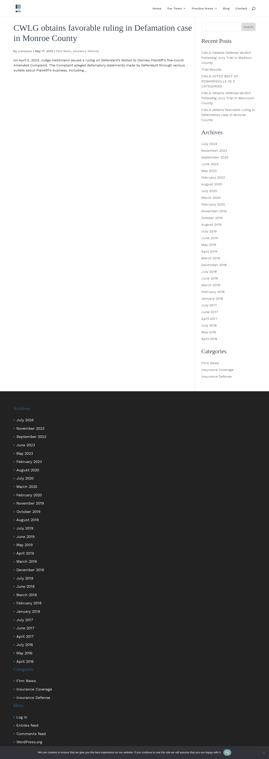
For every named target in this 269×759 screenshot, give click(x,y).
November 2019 (214, 211)
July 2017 (209, 305)
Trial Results (211, 69)
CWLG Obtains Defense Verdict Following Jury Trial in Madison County (226, 58)
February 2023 (213, 177)
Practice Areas (202, 8)
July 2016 (209, 325)
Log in (21, 717)
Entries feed (27, 725)
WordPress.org (29, 742)
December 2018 (214, 265)
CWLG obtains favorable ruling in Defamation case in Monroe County (228, 115)
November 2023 (214, 151)
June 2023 (209, 164)
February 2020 (213, 204)
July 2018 (209, 272)
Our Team (174, 8)
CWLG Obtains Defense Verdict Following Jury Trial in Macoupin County (227, 98)
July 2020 (209, 191)
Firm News (63, 51)
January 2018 (212, 298)
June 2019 (209, 238)
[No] (264, 752)
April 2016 (209, 339)
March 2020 (211, 198)
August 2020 (211, 184)
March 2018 (210, 285)
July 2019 (209, 231)
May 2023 (209, 171)
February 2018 (212, 292)
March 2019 (210, 258)
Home (157, 8)
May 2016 (208, 332)
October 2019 (212, 218)
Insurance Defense (86, 51)
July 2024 (209, 144)
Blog (226, 8)
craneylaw (25, 51)
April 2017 (209, 319)
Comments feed (31, 733)
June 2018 (209, 278)
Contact (241, 8)
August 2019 (211, 225)
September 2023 (214, 157)
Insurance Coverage (217, 370)
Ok (227, 752)
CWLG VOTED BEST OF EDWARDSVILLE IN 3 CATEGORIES (219, 81)
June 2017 (209, 312)
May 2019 (208, 245)
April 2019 (209, 251)
